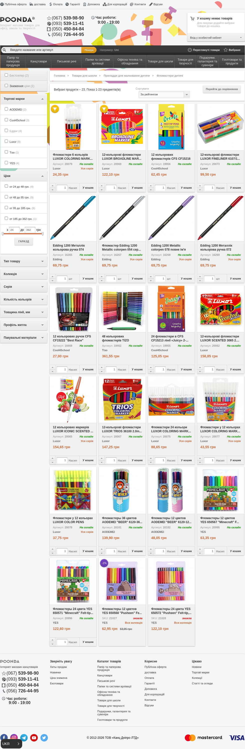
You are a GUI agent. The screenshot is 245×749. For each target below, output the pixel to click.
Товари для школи (84, 75)
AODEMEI (17, 109)
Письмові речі (106, 680)
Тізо (14, 152)
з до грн (24, 236)
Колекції (197, 677)
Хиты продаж (58, 666)
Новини (196, 666)
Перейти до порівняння (222, 89)
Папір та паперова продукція (109, 668)
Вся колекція (133, 622)
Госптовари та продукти (112, 719)
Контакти (140, 4)
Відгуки (158, 4)
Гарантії (75, 4)
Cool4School (19, 120)
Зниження (21, 86)
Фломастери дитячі (170, 75)
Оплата (57, 4)
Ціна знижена (58, 677)
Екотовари (56, 683)
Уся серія (87, 168)
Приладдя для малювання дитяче (127, 75)
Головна (59, 75)
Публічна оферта (15, 4)
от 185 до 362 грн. (22, 218)
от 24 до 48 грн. (21, 186)
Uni (116, 49)
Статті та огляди (202, 683)
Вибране (235, 49)
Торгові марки (200, 672)
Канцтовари (104, 675)
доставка (39, 4)
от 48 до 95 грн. (21, 197)
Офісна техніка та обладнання (108, 693)
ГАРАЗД (23, 241)
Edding (57, 259)
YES (14, 163)
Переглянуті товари (206, 49)
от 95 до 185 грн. (22, 208)
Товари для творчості (110, 705)
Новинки (55, 672)
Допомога (94, 4)
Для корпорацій (117, 4)
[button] (11, 743)
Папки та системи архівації (114, 686)
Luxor (14, 141)
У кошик (88, 187)
